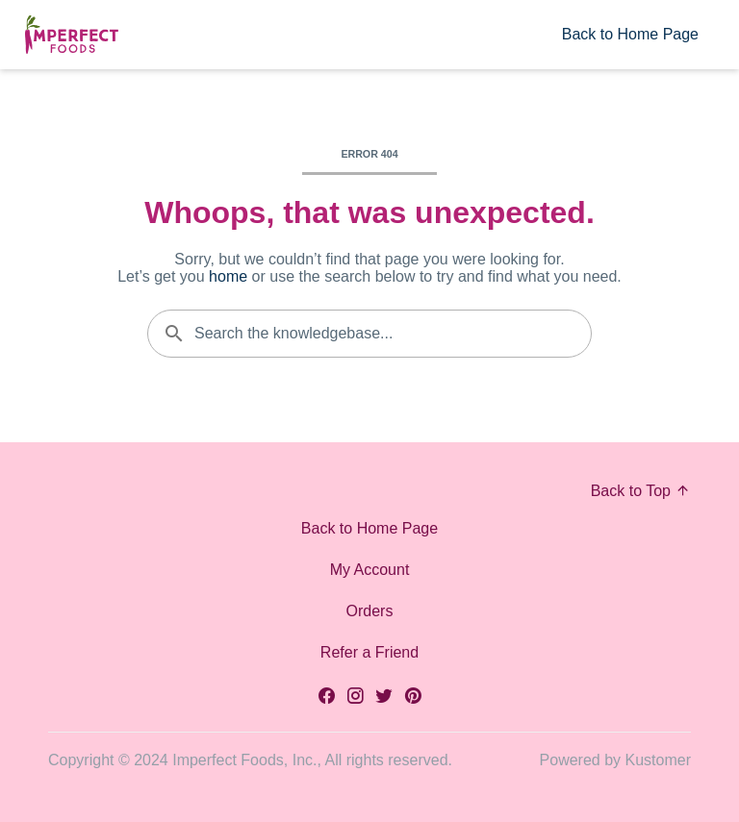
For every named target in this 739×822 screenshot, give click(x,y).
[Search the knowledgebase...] (369, 334)
